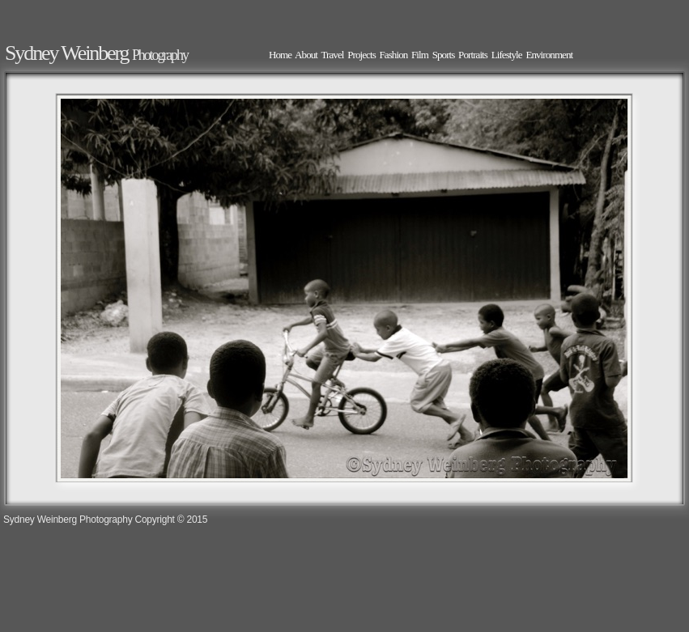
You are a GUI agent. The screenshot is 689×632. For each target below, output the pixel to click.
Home (280, 55)
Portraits (472, 55)
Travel (332, 55)
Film (419, 55)
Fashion (394, 55)
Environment (548, 55)
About (306, 55)
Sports (443, 55)
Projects (361, 55)
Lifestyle (506, 55)
